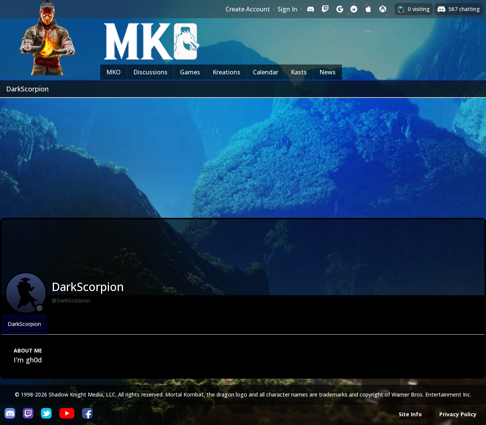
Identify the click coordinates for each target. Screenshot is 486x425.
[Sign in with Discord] (310, 9)
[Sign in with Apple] (368, 9)
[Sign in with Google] (339, 9)
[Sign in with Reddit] (354, 9)
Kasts (299, 72)
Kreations (226, 72)
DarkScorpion (24, 323)
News (327, 72)
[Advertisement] (243, 155)
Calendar (265, 72)
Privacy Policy (458, 414)
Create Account (248, 9)
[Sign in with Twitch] (325, 9)
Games (190, 72)
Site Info (410, 414)
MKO (113, 72)
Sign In (287, 9)
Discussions (150, 72)
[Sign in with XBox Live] (382, 9)
